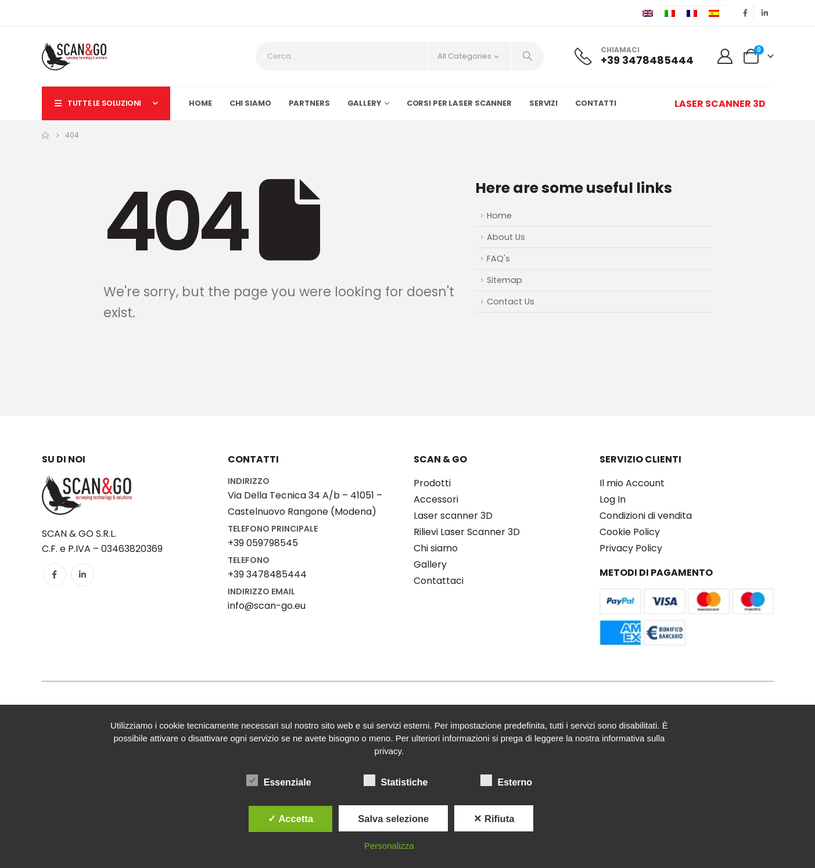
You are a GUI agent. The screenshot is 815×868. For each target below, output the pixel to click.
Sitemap (504, 280)
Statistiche (396, 780)
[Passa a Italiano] (670, 13)
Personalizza (389, 846)
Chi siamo (250, 103)
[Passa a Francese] (692, 13)
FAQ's (498, 258)
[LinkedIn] (765, 13)
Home (200, 103)
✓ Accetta (290, 818)
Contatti (595, 103)
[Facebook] (746, 13)
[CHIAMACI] (634, 56)
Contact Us (510, 301)
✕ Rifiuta (493, 818)
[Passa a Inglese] (648, 13)
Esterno (506, 780)
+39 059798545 (263, 543)
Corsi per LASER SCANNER (459, 103)
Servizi (543, 103)
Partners (309, 103)
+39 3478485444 (267, 574)
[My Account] (725, 56)
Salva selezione (393, 818)
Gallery (364, 103)
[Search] (527, 56)
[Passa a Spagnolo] (714, 13)
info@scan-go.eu (267, 605)
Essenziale (278, 780)
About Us (506, 237)
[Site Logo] (74, 56)
